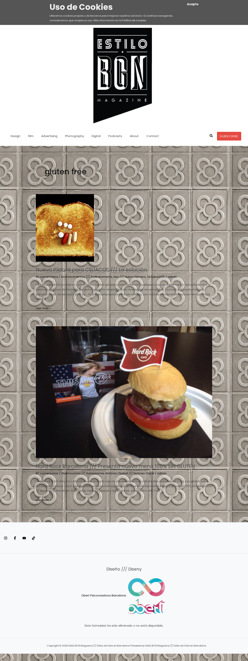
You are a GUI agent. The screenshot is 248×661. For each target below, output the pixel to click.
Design (14, 136)
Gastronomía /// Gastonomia (83, 481)
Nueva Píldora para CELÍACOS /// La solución (100, 270)
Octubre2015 (159, 277)
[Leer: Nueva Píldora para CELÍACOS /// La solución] (65, 228)
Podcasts (104, 136)
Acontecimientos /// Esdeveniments (88, 277)
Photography (67, 136)
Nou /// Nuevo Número (132, 277)
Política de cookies (134, 20)
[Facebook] (19, 545)
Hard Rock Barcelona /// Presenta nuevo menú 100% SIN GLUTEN (115, 470)
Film (28, 136)
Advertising (44, 136)
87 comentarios (47, 481)
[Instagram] (5, 545)
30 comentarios (47, 277)
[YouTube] (32, 545)
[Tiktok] (45, 545)
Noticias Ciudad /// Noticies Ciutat (131, 481)
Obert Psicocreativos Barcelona (104, 603)
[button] (211, 136)
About (121, 136)
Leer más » (43, 308)
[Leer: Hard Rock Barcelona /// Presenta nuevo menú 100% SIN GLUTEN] (124, 392)
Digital (87, 136)
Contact (138, 136)
